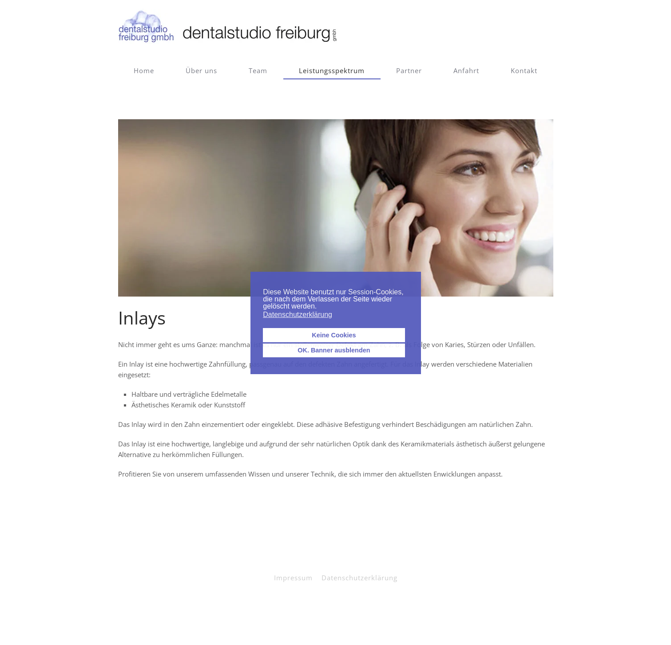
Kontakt (524, 70)
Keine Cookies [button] (334, 335)
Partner (409, 70)
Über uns (201, 70)
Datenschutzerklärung (359, 577)
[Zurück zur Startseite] (229, 26)
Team (258, 70)
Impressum (293, 577)
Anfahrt (466, 70)
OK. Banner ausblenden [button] (334, 350)
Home (144, 70)
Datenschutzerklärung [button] (297, 314)
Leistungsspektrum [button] (332, 70)
